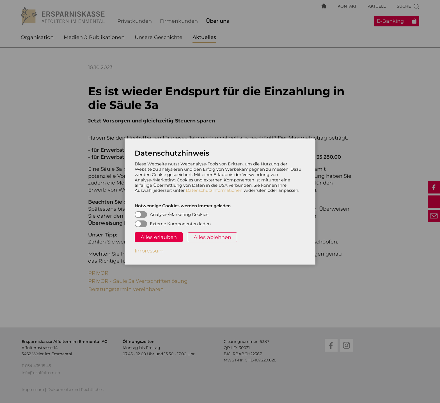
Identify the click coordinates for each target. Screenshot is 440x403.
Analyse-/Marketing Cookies (179, 214)
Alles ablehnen (212, 237)
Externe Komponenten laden (180, 223)
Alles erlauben (159, 237)
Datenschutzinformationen (214, 190)
